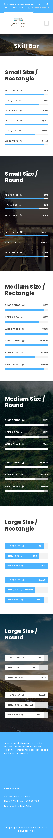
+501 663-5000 (31, 801)
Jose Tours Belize (23, 806)
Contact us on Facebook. (13, 8)
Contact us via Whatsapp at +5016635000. (24, 5)
